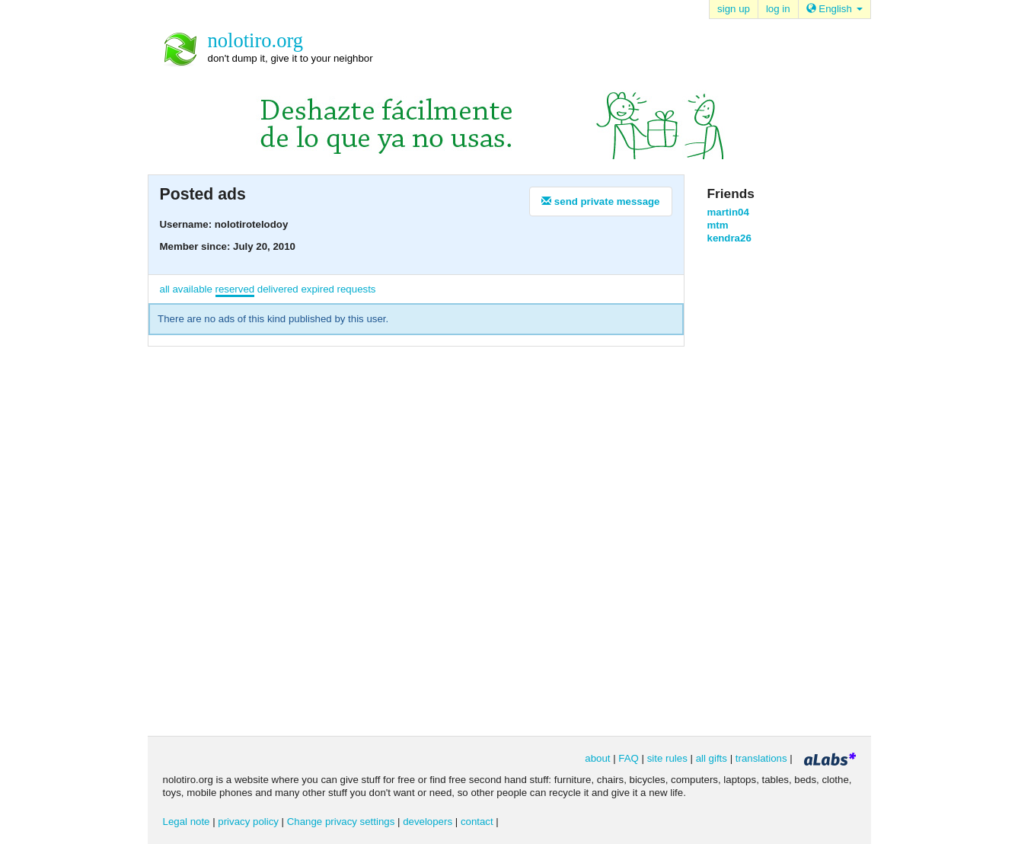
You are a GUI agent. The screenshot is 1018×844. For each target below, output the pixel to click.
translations (761, 758)
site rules (667, 758)
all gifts (711, 758)
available (192, 289)
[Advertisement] (768, 489)
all (165, 289)
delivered (277, 289)
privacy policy (248, 821)
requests (356, 289)
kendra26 (729, 238)
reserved (235, 289)
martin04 (728, 212)
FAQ (628, 758)
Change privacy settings (341, 821)
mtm (718, 225)
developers (427, 821)
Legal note (186, 821)
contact (477, 821)
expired (317, 289)
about (597, 758)
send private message (600, 201)
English (834, 8)
